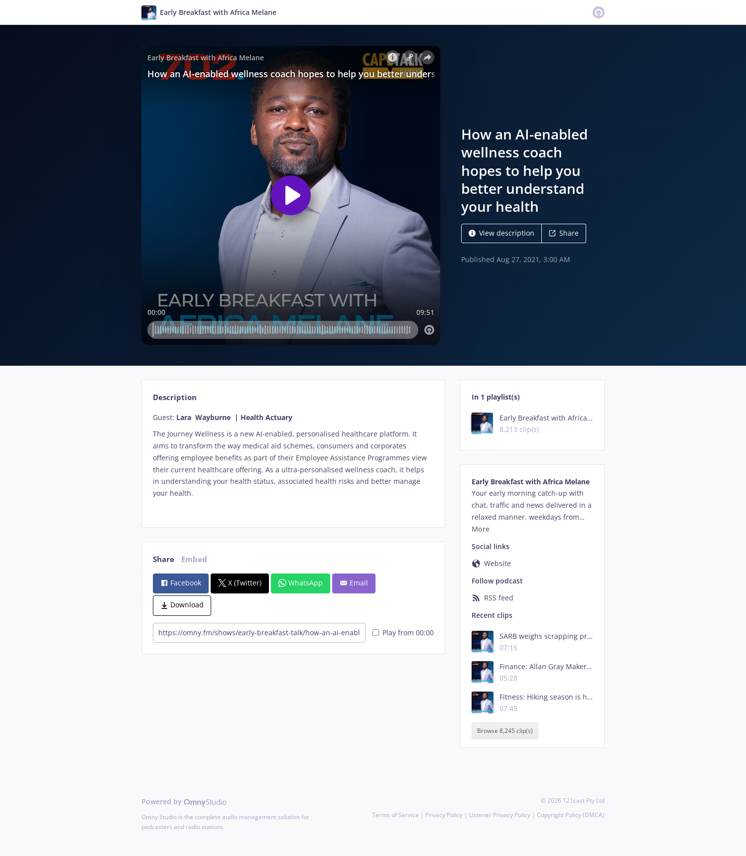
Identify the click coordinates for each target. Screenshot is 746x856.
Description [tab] (175, 397)
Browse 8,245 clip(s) (505, 730)
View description (501, 233)
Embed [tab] (194, 559)
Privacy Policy (444, 815)
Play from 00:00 (403, 632)
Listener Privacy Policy (499, 815)
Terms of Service (395, 815)
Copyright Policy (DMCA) (571, 815)
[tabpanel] (293, 461)
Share (564, 233)
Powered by (184, 801)
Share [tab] (163, 559)
